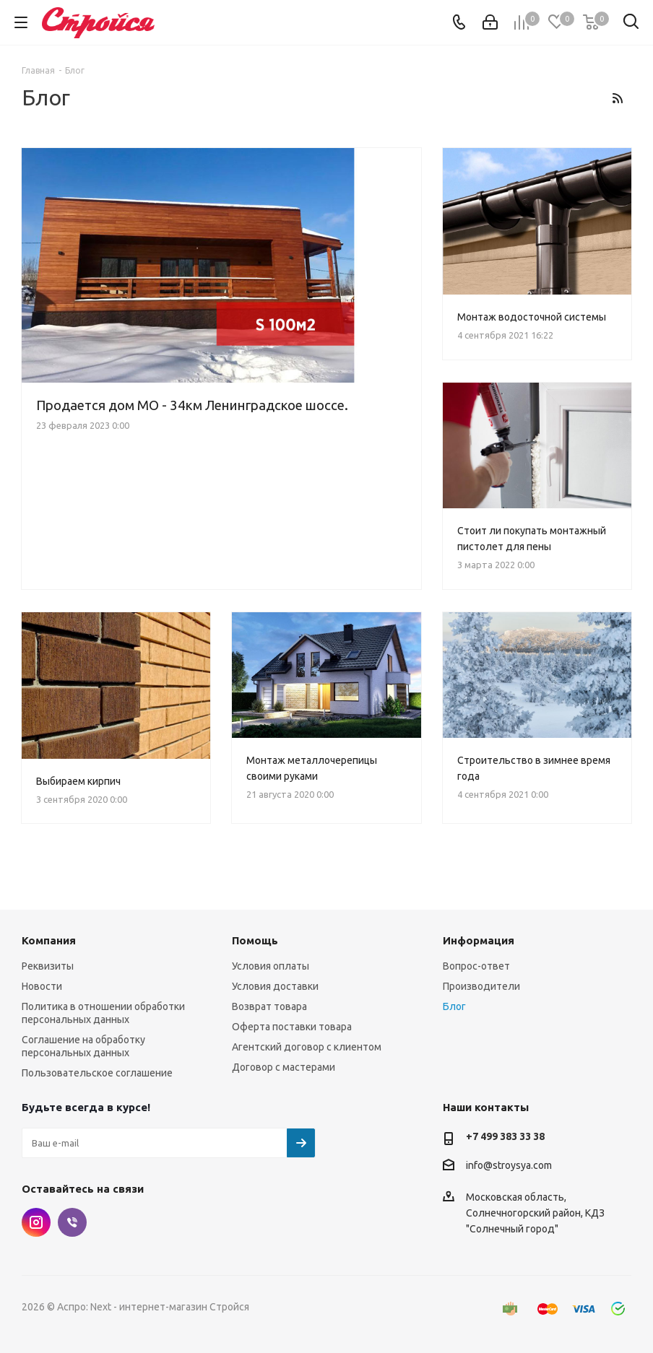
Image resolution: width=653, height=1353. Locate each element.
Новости (42, 986)
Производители (481, 986)
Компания (49, 940)
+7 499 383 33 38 (505, 1136)
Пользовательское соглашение (97, 1073)
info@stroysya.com (509, 1165)
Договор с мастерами (283, 1067)
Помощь (255, 940)
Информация (478, 940)
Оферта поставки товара (292, 1026)
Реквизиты (48, 966)
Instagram (36, 1222)
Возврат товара (269, 1006)
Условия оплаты (270, 966)
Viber (72, 1222)
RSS (616, 98)
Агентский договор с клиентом (306, 1047)
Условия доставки (275, 986)
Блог (454, 1006)
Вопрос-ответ (476, 966)
